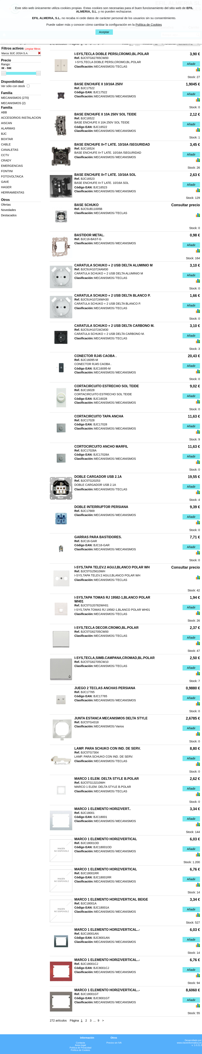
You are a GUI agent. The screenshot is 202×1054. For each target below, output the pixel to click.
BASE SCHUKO (86, 205)
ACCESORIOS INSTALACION (21, 117)
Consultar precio (185, 205)
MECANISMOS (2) (13, 103)
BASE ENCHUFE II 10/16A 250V (98, 84)
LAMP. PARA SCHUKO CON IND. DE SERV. (107, 748)
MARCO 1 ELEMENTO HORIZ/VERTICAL (105, 839)
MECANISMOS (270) (15, 97)
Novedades (8, 210)
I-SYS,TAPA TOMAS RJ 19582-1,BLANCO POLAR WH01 (112, 599)
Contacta (80, 1042)
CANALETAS (9, 149)
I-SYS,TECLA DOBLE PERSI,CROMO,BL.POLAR (111, 54)
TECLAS (121, 66)
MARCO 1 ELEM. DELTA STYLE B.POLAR (106, 778)
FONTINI (7, 171)
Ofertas (6, 204)
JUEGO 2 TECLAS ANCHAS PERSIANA (104, 688)
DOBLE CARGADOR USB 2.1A (98, 476)
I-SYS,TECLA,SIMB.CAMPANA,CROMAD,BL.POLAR (114, 658)
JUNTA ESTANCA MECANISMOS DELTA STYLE (111, 718)
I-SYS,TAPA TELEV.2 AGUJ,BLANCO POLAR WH (112, 567)
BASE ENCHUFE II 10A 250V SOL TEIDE (105, 114)
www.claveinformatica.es (189, 1042)
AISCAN (6, 123)
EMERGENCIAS (12, 165)
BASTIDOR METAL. (89, 235)
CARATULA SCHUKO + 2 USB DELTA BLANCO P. (112, 295)
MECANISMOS (104, 66)
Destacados (9, 215)
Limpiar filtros (32, 48)
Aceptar (104, 32)
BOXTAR (7, 139)
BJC (4, 133)
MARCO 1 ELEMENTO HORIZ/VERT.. (102, 809)
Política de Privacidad (80, 1047)
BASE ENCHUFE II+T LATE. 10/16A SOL (105, 174)
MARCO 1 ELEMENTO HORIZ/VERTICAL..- (107, 929)
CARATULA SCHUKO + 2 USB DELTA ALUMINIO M (113, 265)
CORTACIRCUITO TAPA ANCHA (98, 416)
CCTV (5, 155)
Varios (120, 726)
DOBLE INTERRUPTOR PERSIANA (101, 507)
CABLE (6, 144)
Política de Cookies (80, 1050)
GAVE (5, 181)
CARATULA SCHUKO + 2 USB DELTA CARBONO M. (114, 325)
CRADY (6, 160)
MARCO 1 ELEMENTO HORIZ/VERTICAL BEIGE (111, 899)
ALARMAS (8, 128)
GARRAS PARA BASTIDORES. (98, 537)
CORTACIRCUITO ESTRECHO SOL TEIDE (106, 386)
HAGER (6, 187)
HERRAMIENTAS (12, 192)
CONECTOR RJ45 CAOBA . (95, 356)
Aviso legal (80, 1045)
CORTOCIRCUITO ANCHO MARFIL (101, 446)
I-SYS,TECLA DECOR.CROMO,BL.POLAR (106, 627)
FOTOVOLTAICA (12, 176)
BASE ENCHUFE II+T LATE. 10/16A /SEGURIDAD (112, 144)
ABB (4, 112)
